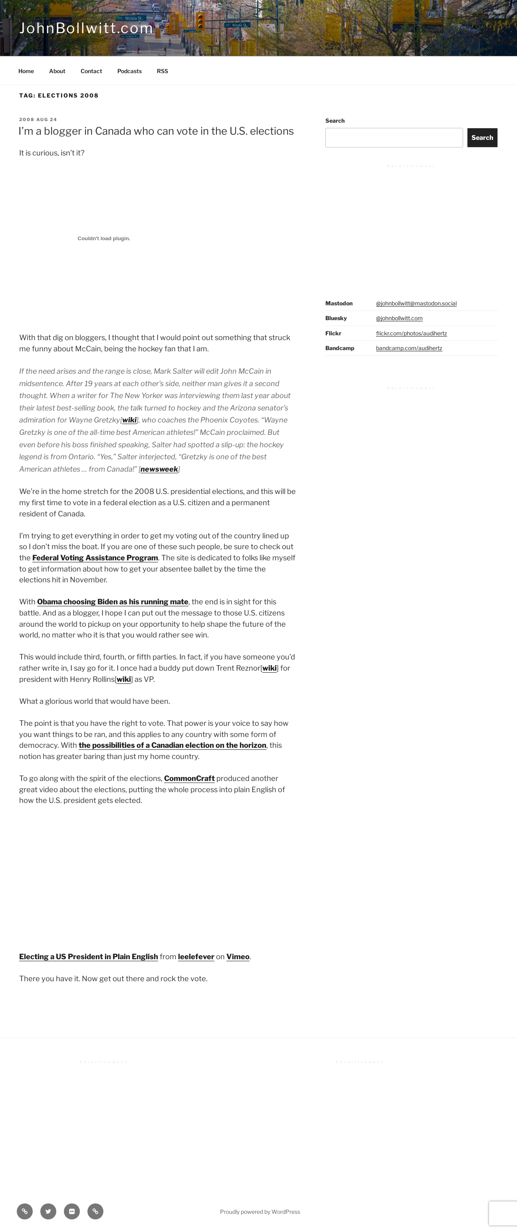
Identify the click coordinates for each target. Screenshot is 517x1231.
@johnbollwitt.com (399, 318)
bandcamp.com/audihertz (409, 348)
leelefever (196, 956)
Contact (91, 71)
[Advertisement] (411, 223)
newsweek (159, 469)
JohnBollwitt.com (86, 28)
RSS (162, 71)
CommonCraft (189, 778)
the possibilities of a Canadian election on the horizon (172, 745)
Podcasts (129, 71)
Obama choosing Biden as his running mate (112, 601)
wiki (129, 420)
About (57, 71)
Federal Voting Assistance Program (95, 557)
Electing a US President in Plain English (88, 956)
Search (335, 120)
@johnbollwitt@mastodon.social (416, 303)
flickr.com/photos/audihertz (411, 333)
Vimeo (238, 956)
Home (26, 71)
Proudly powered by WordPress (260, 1211)
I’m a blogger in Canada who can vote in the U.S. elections (156, 131)
